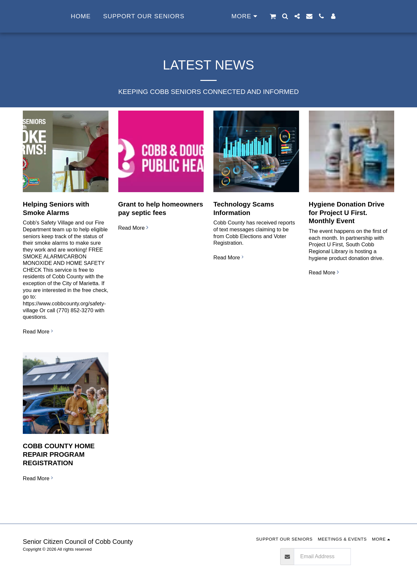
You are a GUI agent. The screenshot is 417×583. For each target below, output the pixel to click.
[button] (294, 16)
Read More (39, 331)
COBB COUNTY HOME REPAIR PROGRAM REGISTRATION (59, 454)
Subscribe (372, 557)
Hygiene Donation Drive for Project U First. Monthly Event (346, 212)
